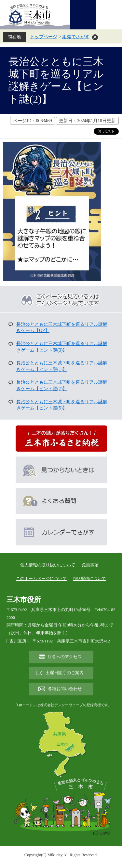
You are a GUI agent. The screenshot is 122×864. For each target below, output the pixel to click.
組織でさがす (75, 36)
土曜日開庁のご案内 (65, 673)
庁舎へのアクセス (65, 657)
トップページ (43, 36)
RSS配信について (89, 578)
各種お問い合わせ (65, 689)
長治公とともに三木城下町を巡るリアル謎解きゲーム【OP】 (61, 327)
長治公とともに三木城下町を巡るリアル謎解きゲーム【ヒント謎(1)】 (61, 366)
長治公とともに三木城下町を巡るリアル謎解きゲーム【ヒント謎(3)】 (61, 347)
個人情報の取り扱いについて (47, 564)
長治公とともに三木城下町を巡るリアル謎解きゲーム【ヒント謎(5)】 (61, 405)
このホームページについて (41, 578)
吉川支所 (17, 641)
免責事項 (90, 564)
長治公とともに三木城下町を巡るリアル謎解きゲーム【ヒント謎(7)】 (61, 385)
